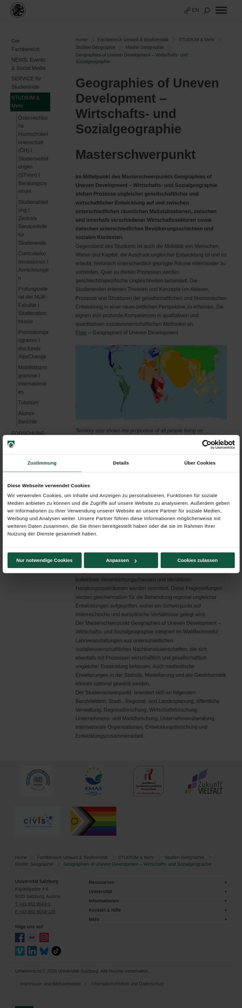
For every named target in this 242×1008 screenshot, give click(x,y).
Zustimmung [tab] (42, 463)
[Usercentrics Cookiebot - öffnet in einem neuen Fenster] (207, 444)
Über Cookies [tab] (200, 463)
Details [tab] (121, 463)
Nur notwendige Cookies (44, 560)
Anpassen (121, 560)
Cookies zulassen (197, 560)
